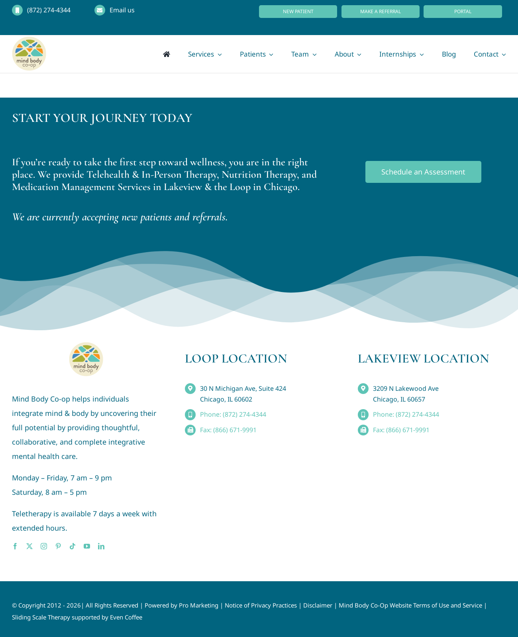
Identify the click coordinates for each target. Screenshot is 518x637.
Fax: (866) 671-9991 (228, 429)
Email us (122, 10)
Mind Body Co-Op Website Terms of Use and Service (410, 605)
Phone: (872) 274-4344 (233, 414)
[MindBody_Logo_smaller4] (86, 346)
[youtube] (87, 546)
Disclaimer (317, 605)
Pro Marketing (198, 605)
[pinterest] (58, 546)
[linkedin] (101, 546)
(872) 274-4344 (49, 10)
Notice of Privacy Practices (261, 605)
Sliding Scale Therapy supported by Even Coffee (77, 617)
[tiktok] (72, 546)
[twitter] (29, 546)
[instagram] (44, 546)
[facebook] (15, 546)
